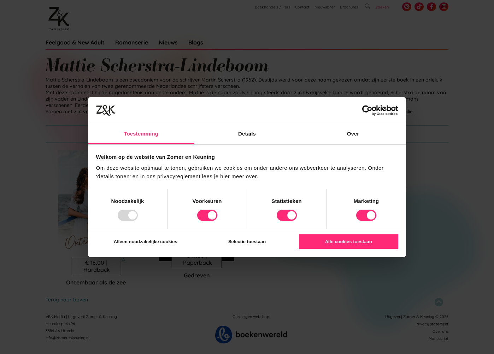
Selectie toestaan (247, 241)
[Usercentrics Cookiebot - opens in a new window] (367, 110)
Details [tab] (247, 134)
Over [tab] (353, 134)
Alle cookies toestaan (348, 241)
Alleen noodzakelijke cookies (145, 241)
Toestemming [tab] (141, 134)
